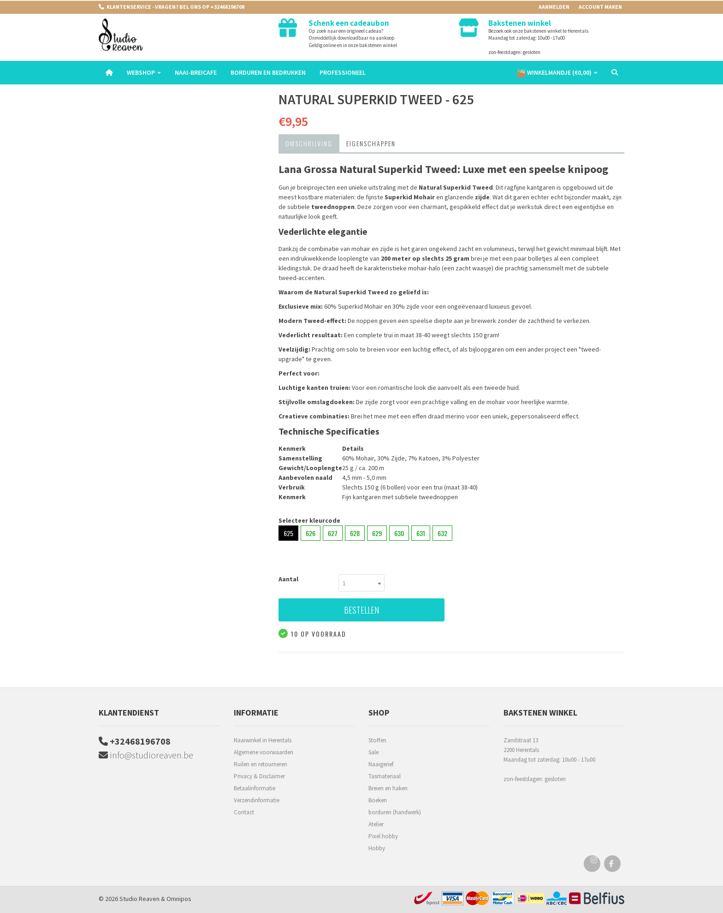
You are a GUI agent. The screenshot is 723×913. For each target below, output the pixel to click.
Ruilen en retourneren (260, 764)
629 (377, 533)
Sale (373, 752)
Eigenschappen (371, 143)
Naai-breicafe (196, 72)
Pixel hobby (383, 836)
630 (399, 533)
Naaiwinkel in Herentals (262, 740)
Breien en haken (388, 788)
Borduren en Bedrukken (268, 72)
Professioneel (343, 72)
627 (333, 533)
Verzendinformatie (256, 800)
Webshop (144, 72)
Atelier (376, 824)
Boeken (377, 800)
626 (310, 533)
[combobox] (361, 582)
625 (288, 533)
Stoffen (377, 740)
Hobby (376, 848)
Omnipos (178, 899)
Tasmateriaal (384, 776)
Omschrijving (308, 143)
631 (420, 533)
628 (355, 533)
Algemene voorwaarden (263, 752)
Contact (244, 812)
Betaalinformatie (254, 788)
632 (442, 533)
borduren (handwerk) (394, 812)
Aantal (288, 579)
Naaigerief (380, 764)
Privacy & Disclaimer (259, 776)
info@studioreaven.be (146, 755)
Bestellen (361, 610)
